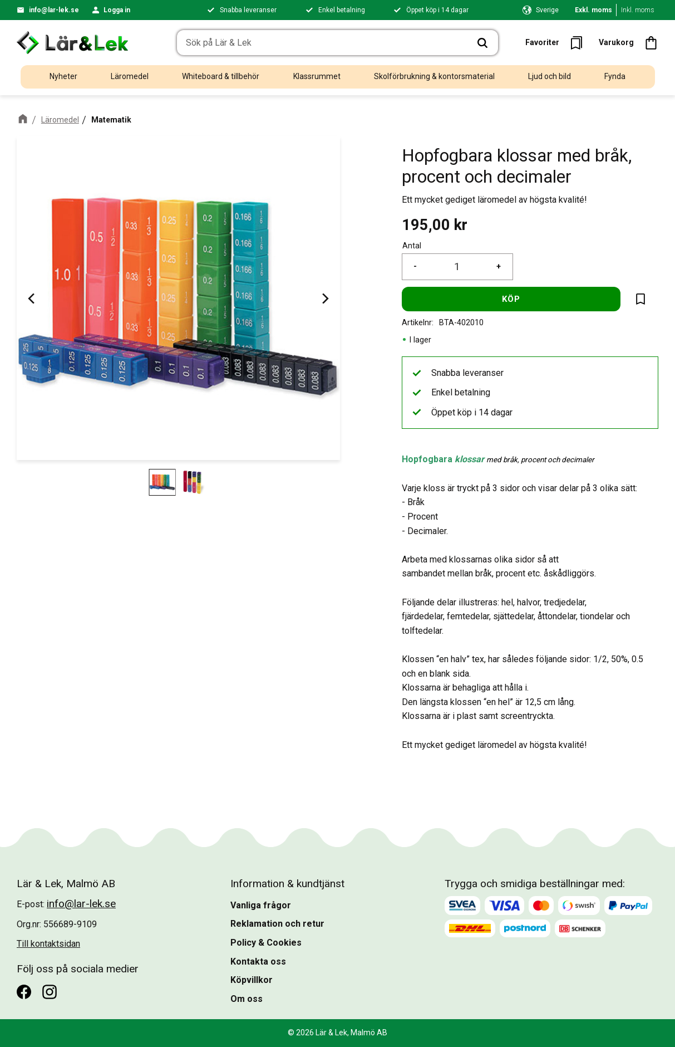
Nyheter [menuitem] (63, 76)
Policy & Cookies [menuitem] (266, 942)
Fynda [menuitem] (614, 76)
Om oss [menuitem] (246, 999)
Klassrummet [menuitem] (317, 76)
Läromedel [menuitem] (130, 76)
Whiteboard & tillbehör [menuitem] (220, 76)
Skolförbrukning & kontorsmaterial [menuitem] (434, 76)
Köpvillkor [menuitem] (251, 980)
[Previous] (32, 298)
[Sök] (482, 43)
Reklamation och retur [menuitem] (277, 923)
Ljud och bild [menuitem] (549, 76)
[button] (557, 42)
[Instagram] (49, 992)
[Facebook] (24, 992)
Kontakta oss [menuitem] (258, 961)
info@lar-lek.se (54, 10)
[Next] (324, 298)
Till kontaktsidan (48, 943)
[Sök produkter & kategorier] (322, 43)
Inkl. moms (637, 10)
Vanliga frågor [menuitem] (260, 905)
